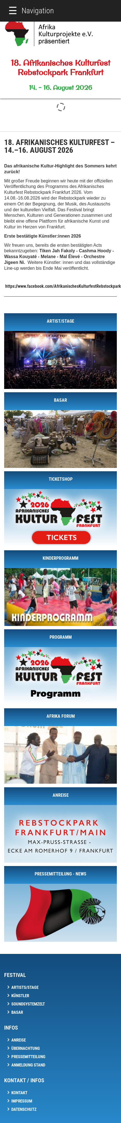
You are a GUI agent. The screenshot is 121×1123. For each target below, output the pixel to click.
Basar (17, 1012)
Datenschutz (24, 1109)
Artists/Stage (24, 987)
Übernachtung (25, 1048)
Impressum (21, 1101)
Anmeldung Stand (28, 1065)
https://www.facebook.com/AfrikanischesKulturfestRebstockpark (63, 286)
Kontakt (19, 1092)
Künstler (20, 995)
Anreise (18, 1040)
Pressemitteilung (28, 1056)
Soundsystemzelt (28, 1004)
